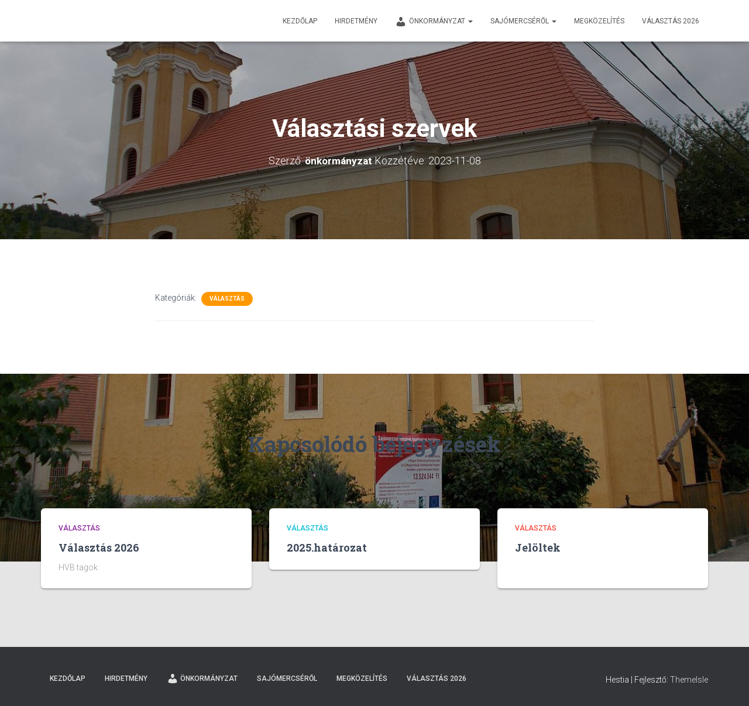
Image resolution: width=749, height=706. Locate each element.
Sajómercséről (523, 21)
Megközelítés (599, 21)
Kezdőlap (300, 21)
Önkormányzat (434, 21)
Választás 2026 (670, 21)
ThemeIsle (689, 679)
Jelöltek (538, 547)
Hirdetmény (356, 21)
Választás (227, 298)
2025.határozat (327, 547)
